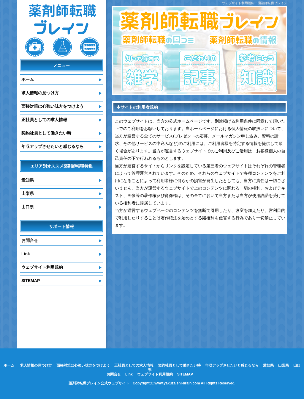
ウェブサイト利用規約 (42, 267)
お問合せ (29, 240)
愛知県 (27, 180)
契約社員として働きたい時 (46, 133)
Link (25, 253)
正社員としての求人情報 (44, 119)
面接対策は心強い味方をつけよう (52, 106)
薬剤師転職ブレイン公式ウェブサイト (99, 383)
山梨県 (27, 193)
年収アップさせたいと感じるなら (52, 146)
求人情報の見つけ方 (40, 92)
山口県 (27, 206)
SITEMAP (30, 280)
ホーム (27, 79)
